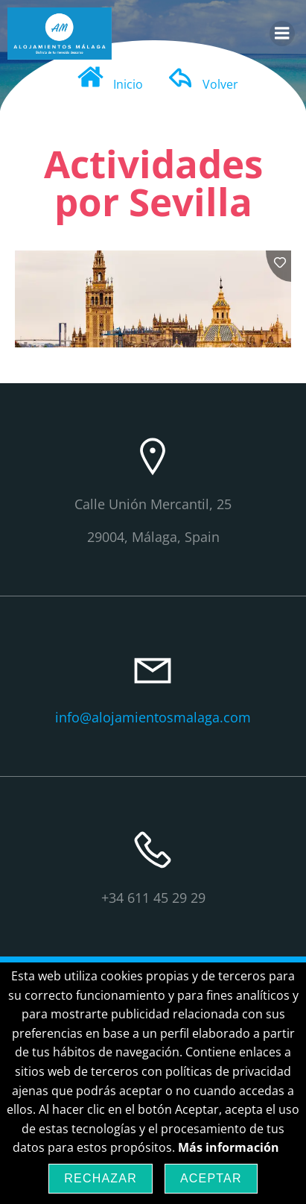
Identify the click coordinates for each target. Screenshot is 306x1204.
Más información (228, 1147)
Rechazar (100, 1178)
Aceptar (211, 1178)
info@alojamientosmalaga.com (153, 717)
